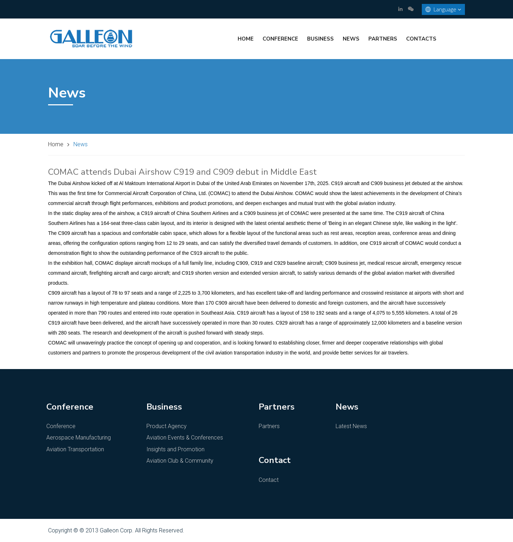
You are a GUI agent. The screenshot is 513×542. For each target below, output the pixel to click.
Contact (269, 480)
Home (246, 38)
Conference (280, 38)
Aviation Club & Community (179, 460)
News (351, 38)
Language (443, 9)
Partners (382, 38)
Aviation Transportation (75, 449)
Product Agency (166, 426)
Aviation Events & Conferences (184, 437)
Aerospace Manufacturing (78, 437)
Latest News (351, 426)
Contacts (421, 38)
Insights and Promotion (175, 449)
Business (320, 38)
